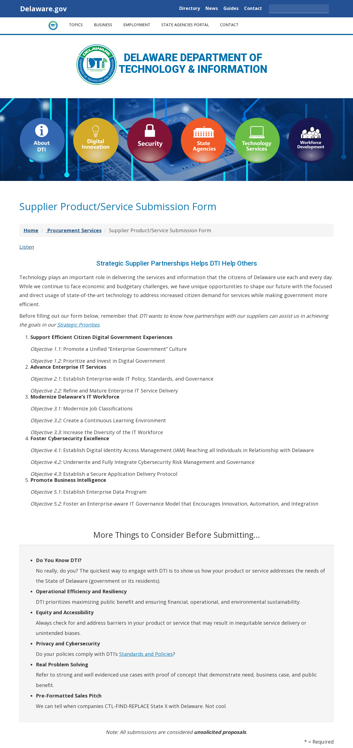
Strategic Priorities (78, 324)
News (211, 8)
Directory (189, 8)
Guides (231, 8)
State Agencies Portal (185, 24)
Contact (253, 8)
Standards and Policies (146, 654)
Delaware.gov (43, 8)
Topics (76, 24)
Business (103, 24)
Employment (136, 24)
